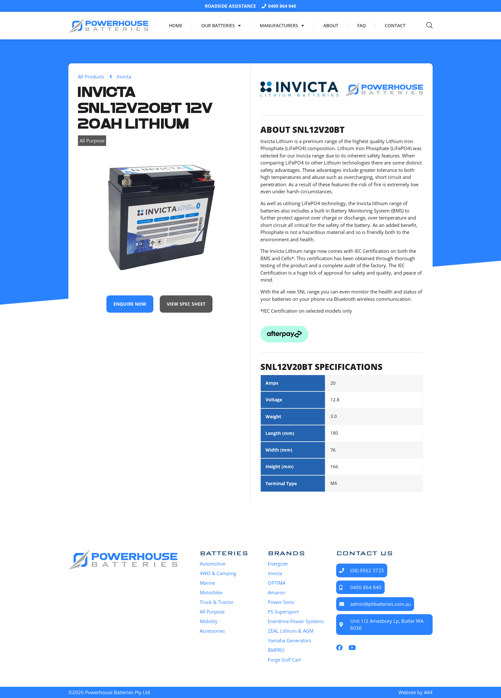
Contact (395, 25)
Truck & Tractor (217, 602)
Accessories (212, 631)
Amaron (276, 592)
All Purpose (92, 140)
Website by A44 (415, 692)
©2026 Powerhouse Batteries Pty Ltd (109, 692)
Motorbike (211, 592)
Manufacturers (282, 25)
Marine (207, 583)
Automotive (212, 563)
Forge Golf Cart (284, 659)
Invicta (275, 573)
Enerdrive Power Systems (296, 621)
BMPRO (276, 650)
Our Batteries (221, 25)
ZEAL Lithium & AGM (290, 631)
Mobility (209, 621)
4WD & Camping (218, 573)
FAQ (361, 25)
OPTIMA (276, 583)
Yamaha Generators (289, 640)
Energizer (278, 563)
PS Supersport (283, 611)
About (330, 25)
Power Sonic (281, 602)
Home (175, 25)
